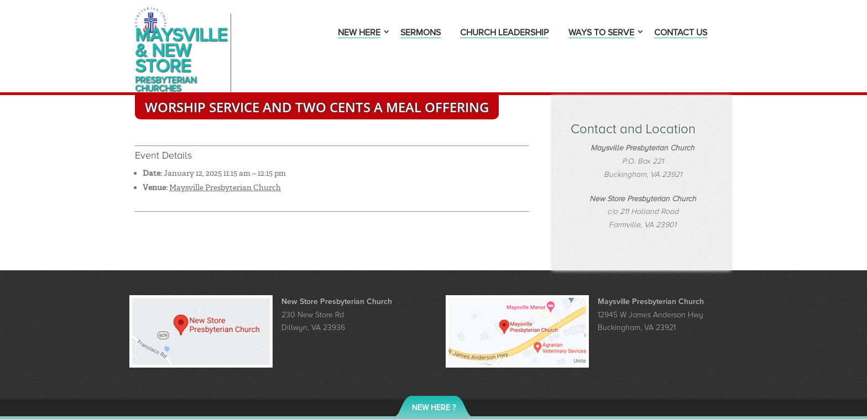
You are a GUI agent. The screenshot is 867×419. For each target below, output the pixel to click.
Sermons (420, 33)
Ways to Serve (601, 33)
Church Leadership (504, 33)
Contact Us (680, 33)
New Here (359, 33)
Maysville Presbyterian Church (225, 163)
